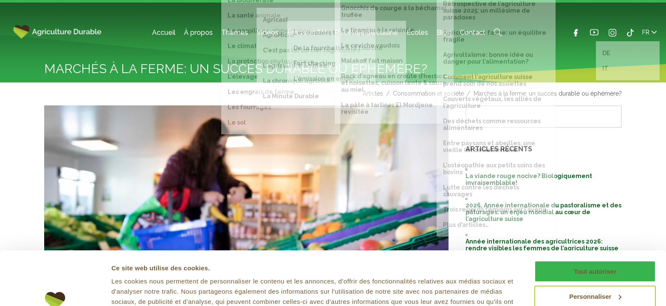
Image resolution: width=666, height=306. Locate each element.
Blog (444, 32)
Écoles (417, 32)
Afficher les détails (140, 289)
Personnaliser (595, 250)
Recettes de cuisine (366, 32)
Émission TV (306, 32)
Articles (373, 93)
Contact (472, 32)
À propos (198, 32)
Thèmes (234, 32)
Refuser (595, 275)
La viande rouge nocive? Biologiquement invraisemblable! (529, 179)
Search (498, 32)
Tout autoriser (595, 225)
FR (649, 32)
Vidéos (268, 32)
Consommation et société (428, 93)
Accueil (163, 32)
